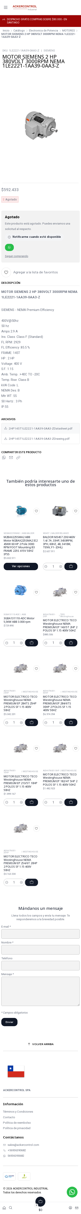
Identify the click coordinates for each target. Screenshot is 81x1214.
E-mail (6, 933)
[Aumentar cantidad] (60, 577)
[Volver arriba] (40, 1044)
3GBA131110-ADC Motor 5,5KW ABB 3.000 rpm (19, 637)
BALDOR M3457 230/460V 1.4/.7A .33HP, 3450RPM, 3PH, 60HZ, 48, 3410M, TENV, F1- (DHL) (59, 553)
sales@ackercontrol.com (21, 1144)
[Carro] (40, 1207)
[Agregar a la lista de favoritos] (29, 272)
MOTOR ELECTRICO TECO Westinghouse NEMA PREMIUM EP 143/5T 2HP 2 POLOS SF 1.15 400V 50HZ (60, 646)
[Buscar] (11, 1207)
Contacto (9, 1117)
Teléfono (7, 964)
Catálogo (19, 30)
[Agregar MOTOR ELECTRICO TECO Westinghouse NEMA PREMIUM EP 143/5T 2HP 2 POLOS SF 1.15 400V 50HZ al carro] (70, 664)
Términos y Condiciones (18, 1111)
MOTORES (68, 30)
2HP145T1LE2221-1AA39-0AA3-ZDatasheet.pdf (38, 428)
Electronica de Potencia (43, 30)
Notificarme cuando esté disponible (34, 236)
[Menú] (5, 7)
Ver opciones (21, 572)
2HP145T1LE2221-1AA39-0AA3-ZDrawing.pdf (37, 438)
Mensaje (7, 980)
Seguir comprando (16, 256)
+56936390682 (14, 1150)
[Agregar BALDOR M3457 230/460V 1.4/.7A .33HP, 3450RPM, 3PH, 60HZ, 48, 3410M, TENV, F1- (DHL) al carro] (70, 577)
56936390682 (13, 1155)
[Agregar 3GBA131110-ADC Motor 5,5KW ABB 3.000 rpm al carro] (31, 659)
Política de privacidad (16, 1128)
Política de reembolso (17, 1122)
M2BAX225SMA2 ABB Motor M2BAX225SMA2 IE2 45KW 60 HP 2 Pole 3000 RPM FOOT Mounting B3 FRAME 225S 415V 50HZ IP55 (21, 552)
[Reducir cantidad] (46, 577)
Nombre (7, 948)
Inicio (6, 30)
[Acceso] (70, 1207)
